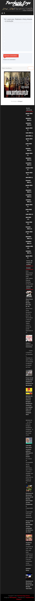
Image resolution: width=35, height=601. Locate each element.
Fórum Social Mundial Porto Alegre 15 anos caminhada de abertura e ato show (29, 526)
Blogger (20, 101)
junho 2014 (29, 143)
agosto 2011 (29, 256)
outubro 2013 (29, 168)
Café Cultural (29, 278)
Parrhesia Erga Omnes (23, 595)
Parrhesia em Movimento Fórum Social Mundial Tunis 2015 (29, 585)
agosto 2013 (29, 172)
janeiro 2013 (29, 185)
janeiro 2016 (29, 113)
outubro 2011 (29, 246)
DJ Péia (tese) (29, 284)
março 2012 (29, 222)
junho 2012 (29, 209)
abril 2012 (28, 217)
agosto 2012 (29, 204)
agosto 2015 (29, 128)
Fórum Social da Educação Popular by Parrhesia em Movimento (29, 381)
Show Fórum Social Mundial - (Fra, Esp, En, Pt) (29, 302)
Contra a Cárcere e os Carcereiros (29, 344)
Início (27, 271)
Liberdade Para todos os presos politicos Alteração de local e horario (29, 451)
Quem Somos (29, 273)
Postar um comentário (9, 59)
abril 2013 (28, 177)
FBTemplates (13, 597)
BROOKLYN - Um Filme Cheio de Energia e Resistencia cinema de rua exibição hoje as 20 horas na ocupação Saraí (29, 405)
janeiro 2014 (29, 153)
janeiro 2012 (29, 231)
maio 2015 (28, 133)
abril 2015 (28, 136)
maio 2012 (28, 214)
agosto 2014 (29, 138)
